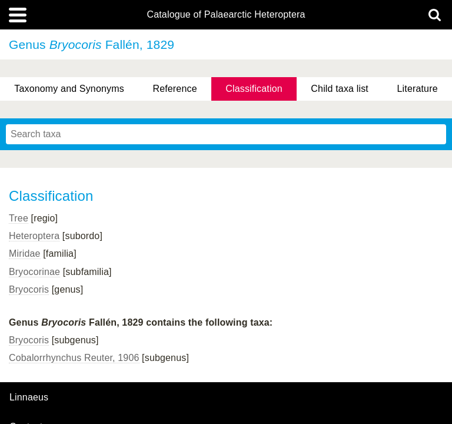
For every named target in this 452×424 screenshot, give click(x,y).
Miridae (25, 254)
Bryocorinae (34, 272)
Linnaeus (28, 397)
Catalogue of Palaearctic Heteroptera (226, 14)
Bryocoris (29, 289)
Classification (253, 89)
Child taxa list (339, 89)
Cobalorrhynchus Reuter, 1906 (74, 358)
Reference (174, 89)
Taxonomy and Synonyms (69, 89)
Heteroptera (34, 236)
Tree (18, 218)
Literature (417, 89)
